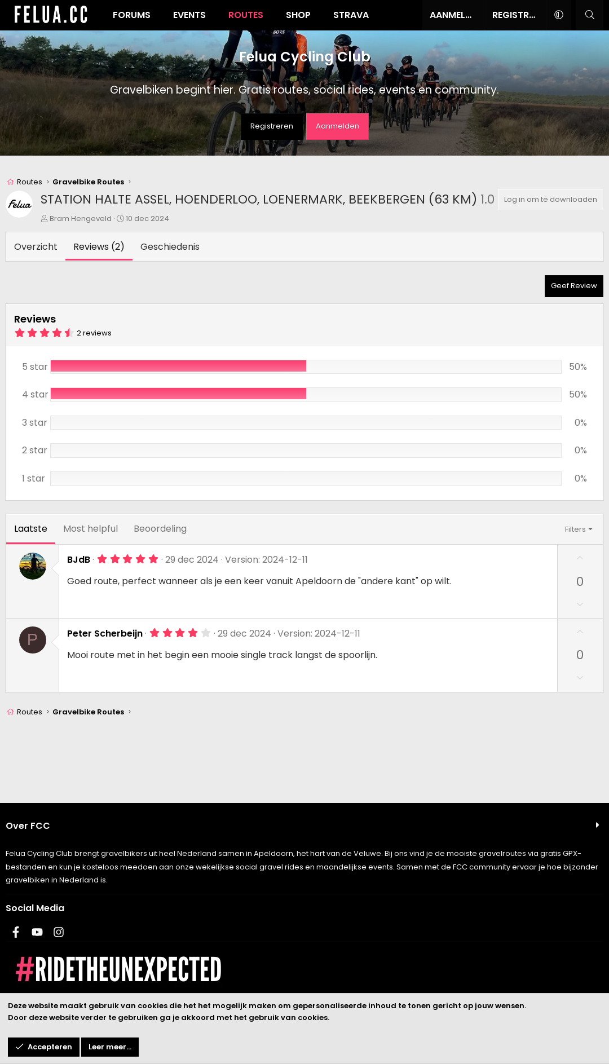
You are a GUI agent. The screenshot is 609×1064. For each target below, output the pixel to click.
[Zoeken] (589, 15)
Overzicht (36, 246)
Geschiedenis (170, 246)
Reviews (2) (99, 246)
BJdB (78, 559)
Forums (132, 14)
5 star (35, 366)
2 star (34, 450)
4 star (35, 394)
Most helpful (90, 528)
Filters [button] (575, 529)
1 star (33, 478)
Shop (298, 14)
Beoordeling (160, 528)
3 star (34, 422)
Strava (351, 14)
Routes (245, 14)
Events (189, 14)
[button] (558, 15)
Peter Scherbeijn (105, 633)
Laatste (30, 528)
